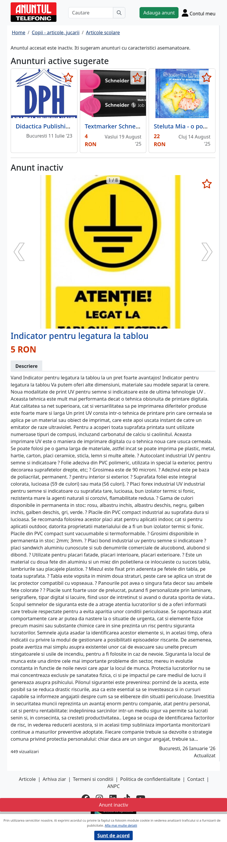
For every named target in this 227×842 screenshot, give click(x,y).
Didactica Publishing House (54, 126)
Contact (195, 779)
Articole (27, 779)
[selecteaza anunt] (68, 77)
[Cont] (198, 13)
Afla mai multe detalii (121, 825)
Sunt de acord (113, 835)
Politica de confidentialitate (150, 779)
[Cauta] (119, 12)
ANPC (113, 786)
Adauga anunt (159, 12)
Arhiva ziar (54, 779)
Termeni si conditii (93, 779)
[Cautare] (90, 12)
